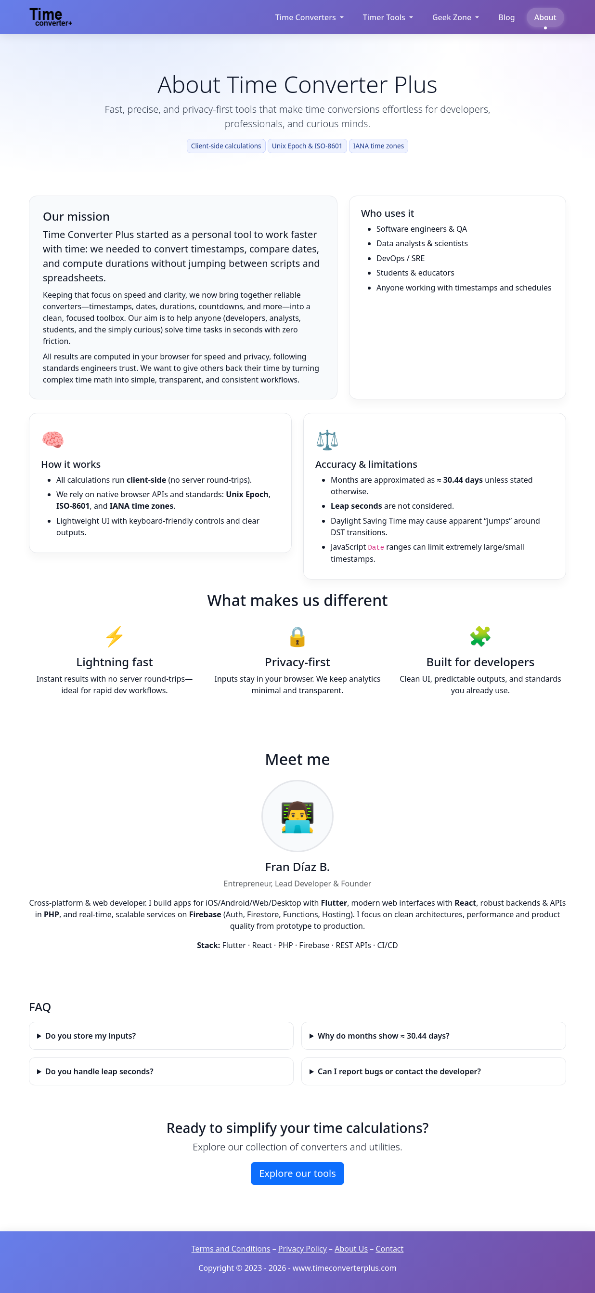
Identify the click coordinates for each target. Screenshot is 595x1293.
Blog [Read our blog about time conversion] (506, 17)
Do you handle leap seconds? (99, 1071)
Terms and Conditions (231, 1248)
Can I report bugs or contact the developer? (399, 1071)
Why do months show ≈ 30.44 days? (384, 1035)
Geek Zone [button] (451, 17)
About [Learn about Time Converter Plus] (545, 17)
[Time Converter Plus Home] (53, 17)
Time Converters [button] (305, 17)
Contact (389, 1248)
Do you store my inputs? (90, 1035)
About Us (351, 1248)
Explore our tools (297, 1173)
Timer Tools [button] (384, 17)
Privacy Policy (302, 1248)
